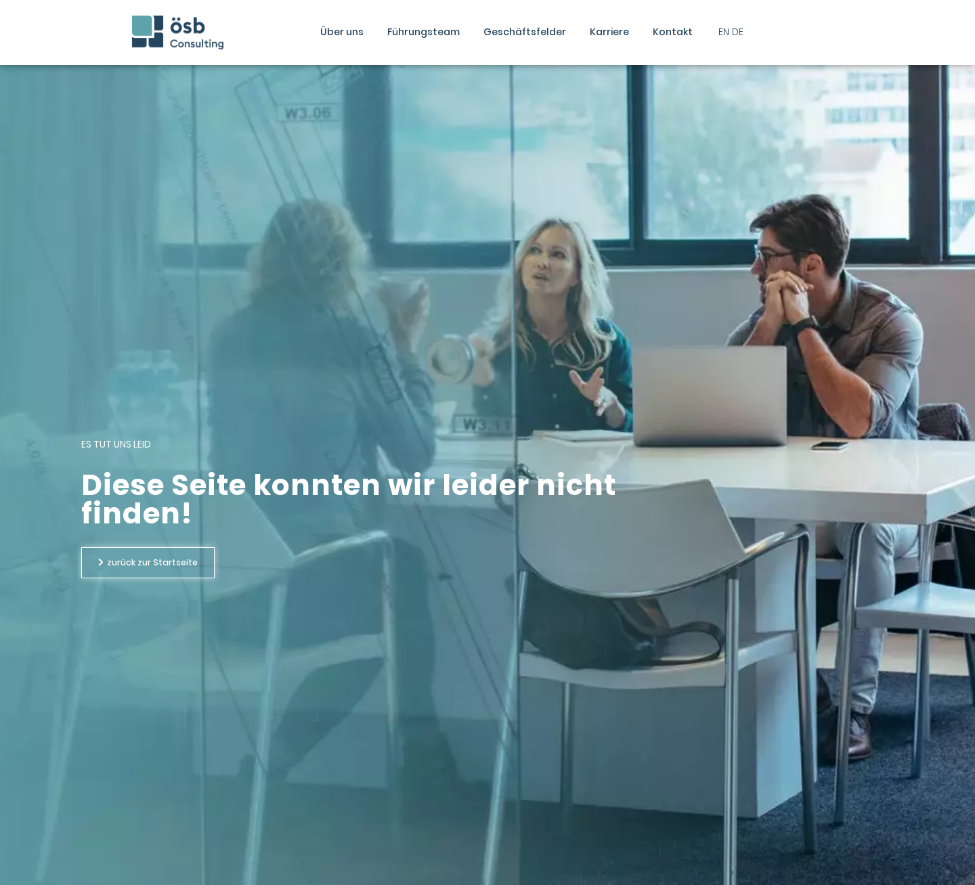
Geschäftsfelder (524, 32)
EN (723, 32)
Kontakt (673, 32)
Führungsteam (423, 32)
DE (737, 32)
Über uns (342, 32)
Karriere (609, 32)
